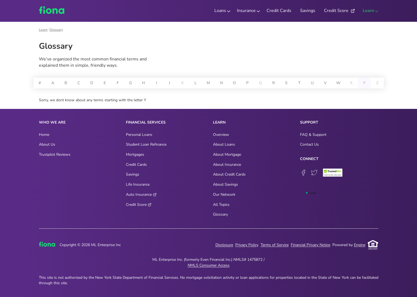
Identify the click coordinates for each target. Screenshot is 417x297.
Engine (359, 244)
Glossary (56, 29)
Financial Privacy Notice (310, 244)
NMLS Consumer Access (209, 265)
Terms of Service (275, 244)
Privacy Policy (246, 244)
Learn (43, 29)
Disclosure (224, 244)
